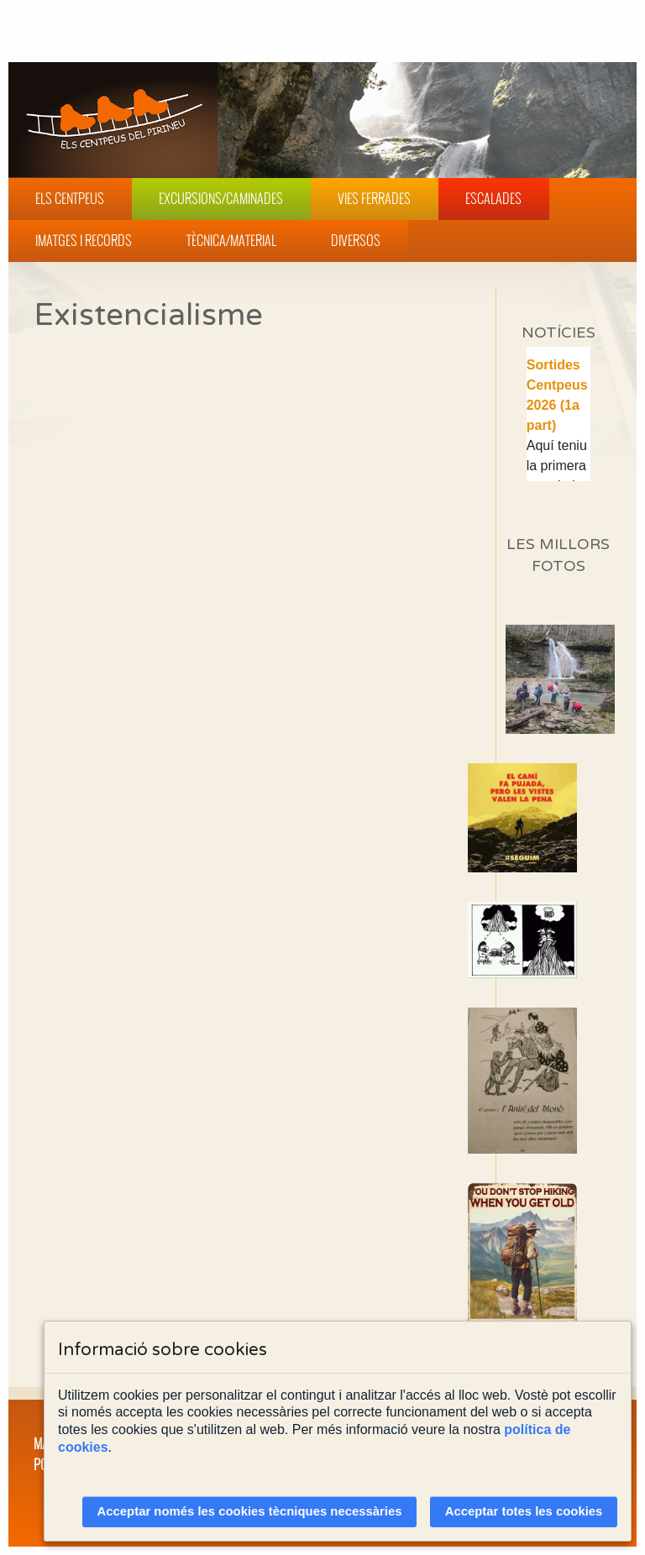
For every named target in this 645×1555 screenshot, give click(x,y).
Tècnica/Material (231, 240)
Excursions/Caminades (221, 198)
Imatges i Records (83, 240)
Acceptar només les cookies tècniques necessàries (249, 1511)
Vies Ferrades (374, 198)
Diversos (355, 240)
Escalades (493, 198)
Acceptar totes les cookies (524, 1511)
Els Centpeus (69, 198)
